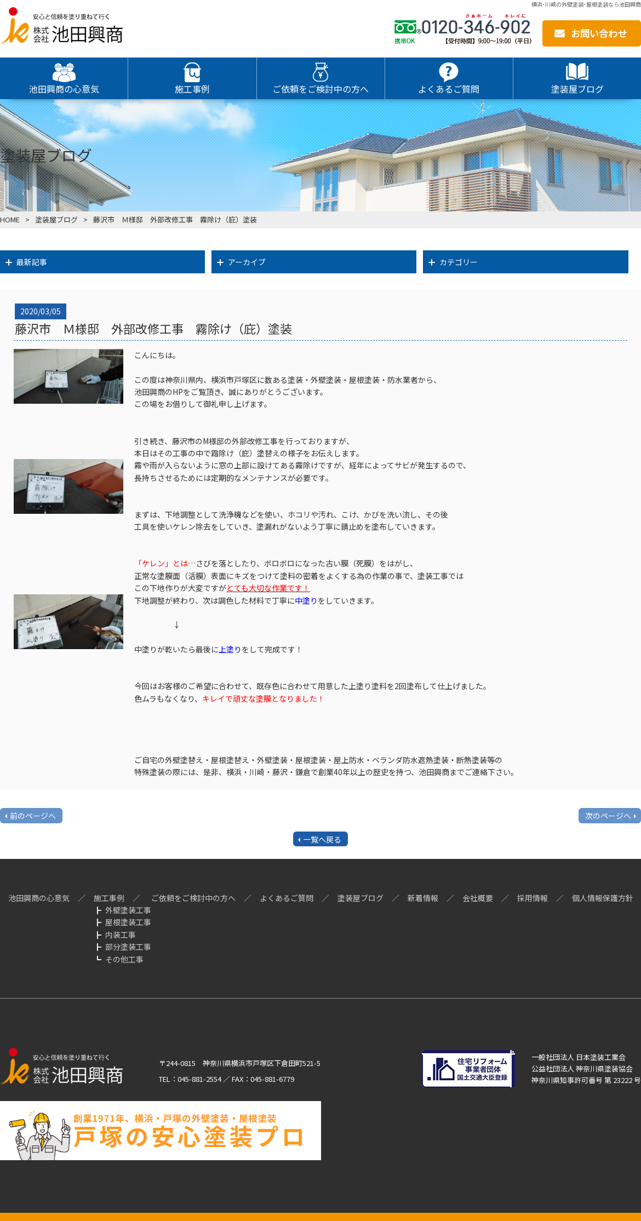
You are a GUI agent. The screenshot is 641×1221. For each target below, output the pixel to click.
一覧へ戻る (322, 839)
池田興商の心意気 (39, 897)
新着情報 (423, 897)
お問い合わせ (599, 33)
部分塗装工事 (128, 946)
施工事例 (109, 897)
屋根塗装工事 (128, 921)
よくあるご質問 (286, 897)
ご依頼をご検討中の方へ (193, 897)
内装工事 (120, 934)
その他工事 (124, 959)
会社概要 (477, 897)
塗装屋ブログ (56, 219)
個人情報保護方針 (602, 897)
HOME (10, 219)
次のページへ (608, 815)
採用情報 (532, 897)
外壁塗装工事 (128, 909)
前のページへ (33, 815)
